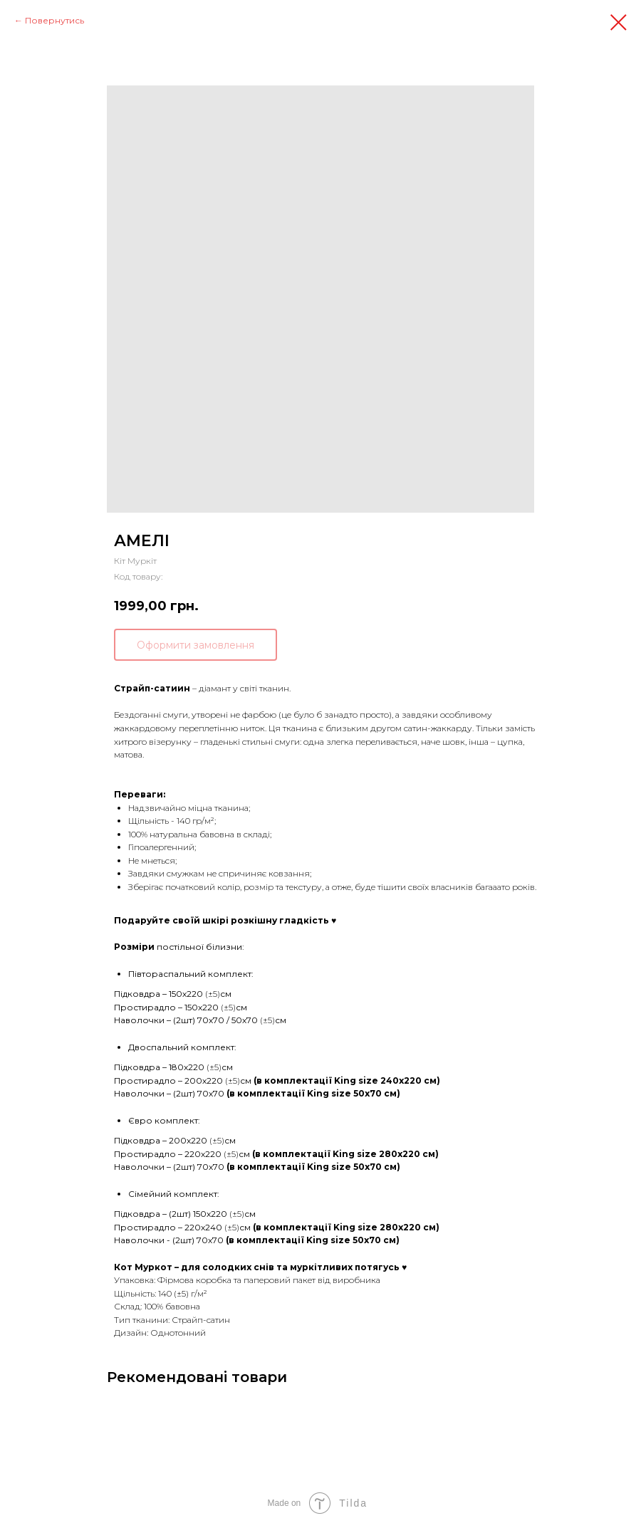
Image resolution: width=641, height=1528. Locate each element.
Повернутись (54, 20)
